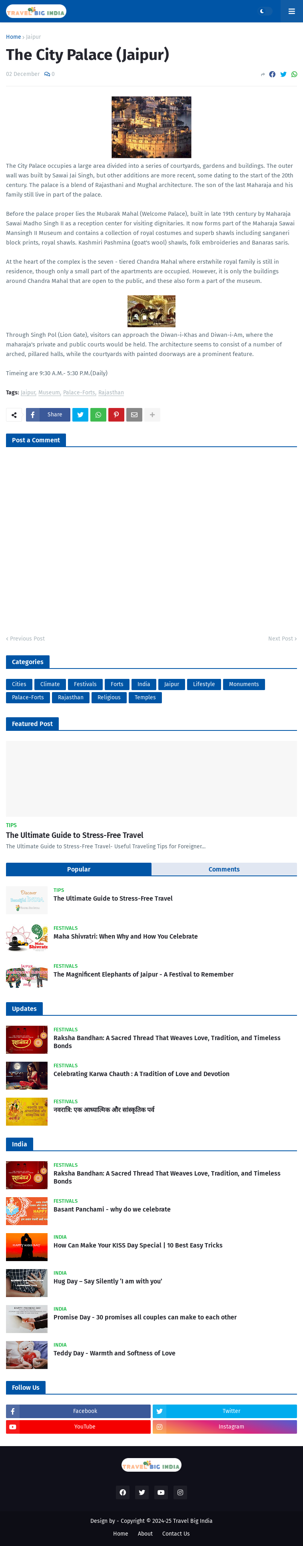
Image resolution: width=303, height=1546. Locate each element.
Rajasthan (111, 393)
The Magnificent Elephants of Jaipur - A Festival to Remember (143, 974)
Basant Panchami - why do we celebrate (112, 1209)
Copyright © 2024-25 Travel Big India (167, 1521)
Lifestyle (204, 684)
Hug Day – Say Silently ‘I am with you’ (108, 1281)
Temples (145, 697)
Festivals (85, 684)
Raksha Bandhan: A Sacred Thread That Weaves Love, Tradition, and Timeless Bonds (167, 1042)
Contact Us (176, 1533)
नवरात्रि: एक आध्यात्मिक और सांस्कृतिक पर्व (104, 1110)
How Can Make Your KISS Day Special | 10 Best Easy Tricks (138, 1245)
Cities (19, 684)
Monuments (244, 684)
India (144, 684)
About (145, 1533)
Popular (78, 869)
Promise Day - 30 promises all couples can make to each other (145, 1317)
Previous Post (27, 638)
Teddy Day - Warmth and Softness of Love (114, 1353)
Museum (49, 393)
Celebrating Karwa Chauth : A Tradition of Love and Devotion (141, 1074)
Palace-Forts (79, 393)
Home (13, 37)
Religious (109, 697)
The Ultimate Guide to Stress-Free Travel (75, 835)
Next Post (280, 638)
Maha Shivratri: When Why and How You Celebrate (126, 936)
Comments (224, 869)
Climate (50, 684)
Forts (117, 684)
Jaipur (33, 37)
